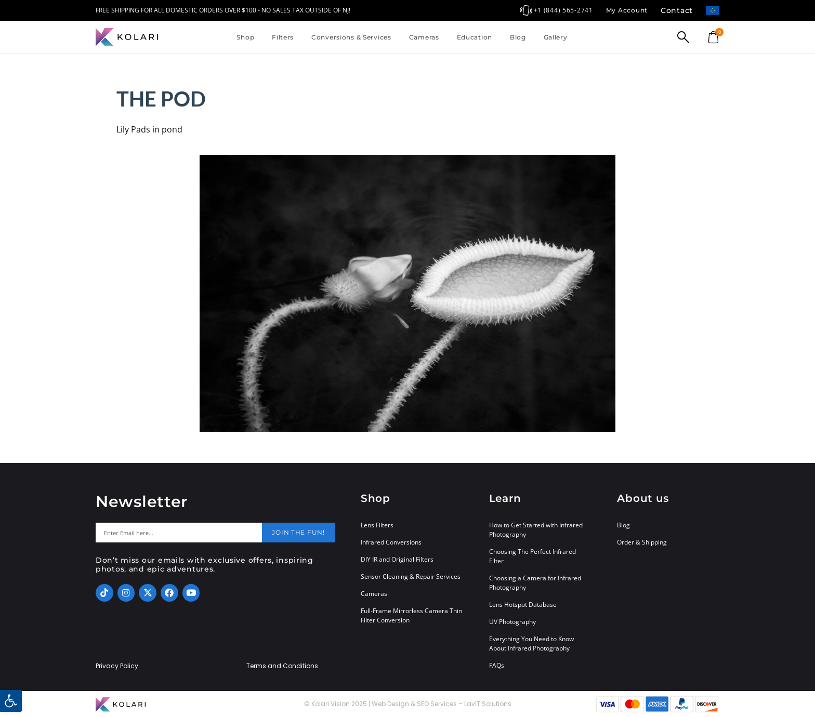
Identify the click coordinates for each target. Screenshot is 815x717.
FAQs (496, 665)
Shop (245, 37)
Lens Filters (377, 525)
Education (474, 37)
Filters (283, 37)
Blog (518, 37)
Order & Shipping (642, 542)
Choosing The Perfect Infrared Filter (532, 556)
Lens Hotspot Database (523, 604)
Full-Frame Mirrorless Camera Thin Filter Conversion (411, 615)
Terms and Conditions (282, 666)
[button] (11, 701)
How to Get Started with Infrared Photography (536, 530)
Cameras (424, 37)
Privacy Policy (117, 666)
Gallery (556, 37)
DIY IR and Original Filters (397, 559)
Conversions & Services (351, 37)
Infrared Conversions (391, 542)
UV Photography (512, 621)
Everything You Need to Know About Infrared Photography (531, 643)
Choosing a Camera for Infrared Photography (535, 583)
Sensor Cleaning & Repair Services (411, 576)
